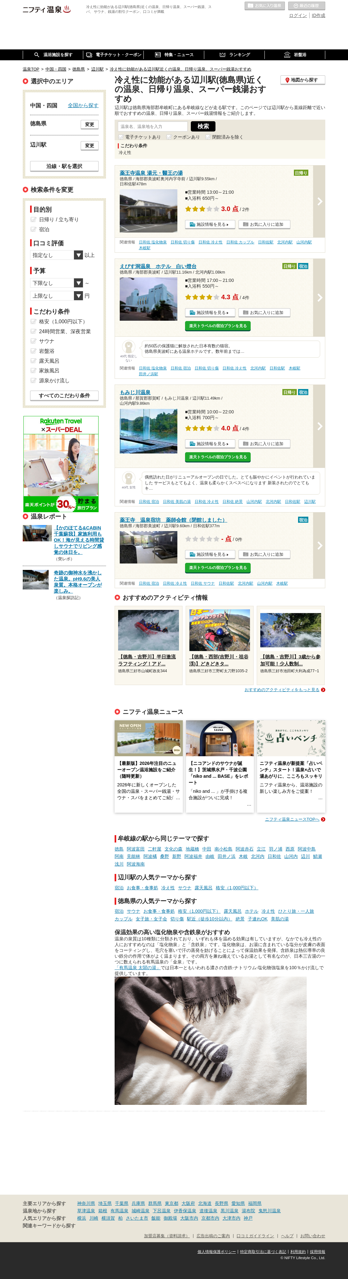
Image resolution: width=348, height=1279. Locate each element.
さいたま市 (137, 1218)
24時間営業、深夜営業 (65, 331)
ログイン (298, 15)
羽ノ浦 (275, 848)
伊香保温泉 (185, 1210)
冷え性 (168, 887)
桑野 (164, 856)
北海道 (205, 1203)
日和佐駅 (265, 242)
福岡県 (255, 1203)
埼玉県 (105, 1203)
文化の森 (173, 848)
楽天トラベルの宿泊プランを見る (218, 326)
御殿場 (170, 1218)
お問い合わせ (312, 1236)
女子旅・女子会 (151, 918)
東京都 (171, 1203)
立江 (261, 848)
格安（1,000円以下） (237, 887)
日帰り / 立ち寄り (59, 219)
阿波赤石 (245, 848)
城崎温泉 (141, 1210)
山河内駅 (304, 242)
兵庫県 (138, 1203)
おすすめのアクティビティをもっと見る (282, 689)
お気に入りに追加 (266, 224)
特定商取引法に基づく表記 (263, 1251)
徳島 (119, 848)
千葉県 (121, 1203)
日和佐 (274, 856)
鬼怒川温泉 (269, 1210)
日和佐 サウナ (203, 583)
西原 (290, 848)
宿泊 (119, 887)
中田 (206, 848)
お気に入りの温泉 (265, 6)
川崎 (93, 1218)
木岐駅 (144, 248)
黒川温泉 (230, 1210)
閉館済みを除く (228, 137)
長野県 (221, 1203)
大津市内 (231, 1218)
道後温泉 (208, 1210)
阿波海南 (136, 864)
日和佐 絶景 (233, 501)
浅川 (119, 864)
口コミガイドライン (255, 1236)
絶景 (240, 918)
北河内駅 (285, 242)
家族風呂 (49, 370)
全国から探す (83, 105)
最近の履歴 (306, 6)
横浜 (81, 1218)
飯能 (155, 1218)
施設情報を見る (211, 224)
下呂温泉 (162, 1210)
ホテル (251, 911)
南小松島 (223, 848)
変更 (89, 124)
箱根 (102, 1210)
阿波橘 (150, 856)
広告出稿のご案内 (213, 1236)
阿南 (119, 856)
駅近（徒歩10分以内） (209, 918)
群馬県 (155, 1203)
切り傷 (177, 918)
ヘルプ (287, 1236)
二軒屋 (154, 848)
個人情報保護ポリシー (217, 1251)
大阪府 (188, 1203)
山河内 (291, 856)
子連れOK (258, 918)
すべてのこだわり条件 (64, 395)
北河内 (257, 856)
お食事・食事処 (142, 887)
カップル (124, 918)
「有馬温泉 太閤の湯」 (138, 967)
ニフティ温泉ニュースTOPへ (292, 819)
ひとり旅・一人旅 (296, 911)
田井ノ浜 (227, 856)
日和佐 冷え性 (210, 242)
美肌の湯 (280, 918)
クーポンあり (186, 137)
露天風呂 (204, 887)
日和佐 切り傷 (183, 242)
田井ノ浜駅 (148, 374)
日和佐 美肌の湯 (177, 501)
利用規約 (298, 1251)
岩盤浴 (46, 351)
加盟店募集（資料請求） (167, 1236)
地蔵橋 (192, 848)
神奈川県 (86, 1203)
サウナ (184, 887)
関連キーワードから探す (49, 1225)
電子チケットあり (143, 137)
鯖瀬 (317, 856)
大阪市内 (189, 1218)
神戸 (248, 1218)
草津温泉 (86, 1210)
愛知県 (238, 1203)
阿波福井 (193, 856)
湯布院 (248, 1210)
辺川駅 (310, 501)
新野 (176, 856)
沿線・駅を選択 (64, 166)
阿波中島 (307, 848)
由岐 (210, 856)
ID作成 (318, 15)
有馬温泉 (119, 1210)
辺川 (305, 856)
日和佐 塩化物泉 (153, 242)
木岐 (243, 856)
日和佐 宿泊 (181, 368)
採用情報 (317, 1251)
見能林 (133, 856)
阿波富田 (136, 848)
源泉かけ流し (54, 380)
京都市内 (210, 1218)
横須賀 (108, 1218)
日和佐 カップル (240, 242)
